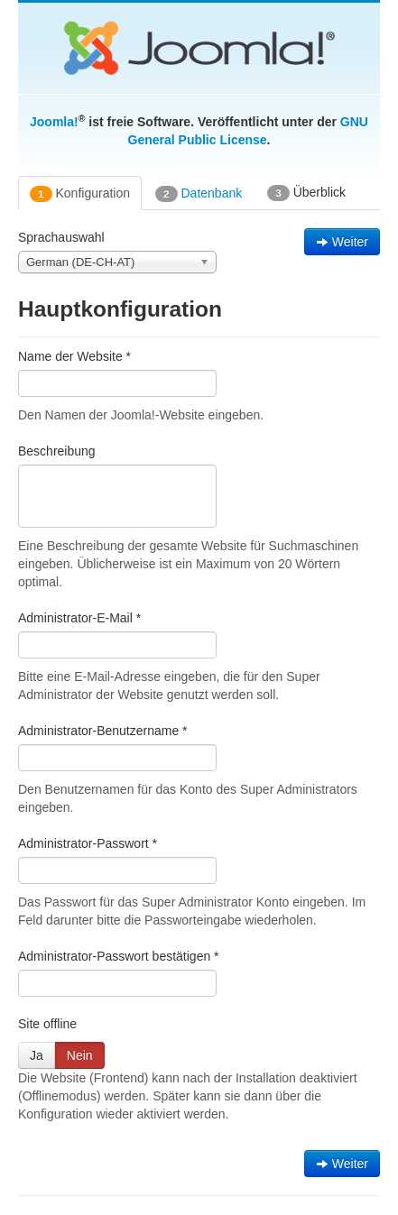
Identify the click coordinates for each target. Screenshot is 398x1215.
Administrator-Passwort (87, 843)
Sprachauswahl (61, 237)
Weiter (342, 242)
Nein (80, 1055)
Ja (36, 1055)
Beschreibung (57, 451)
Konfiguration (80, 194)
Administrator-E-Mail (79, 618)
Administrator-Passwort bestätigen (118, 956)
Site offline (47, 1024)
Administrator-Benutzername (103, 730)
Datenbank (198, 194)
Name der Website (74, 356)
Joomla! (54, 122)
